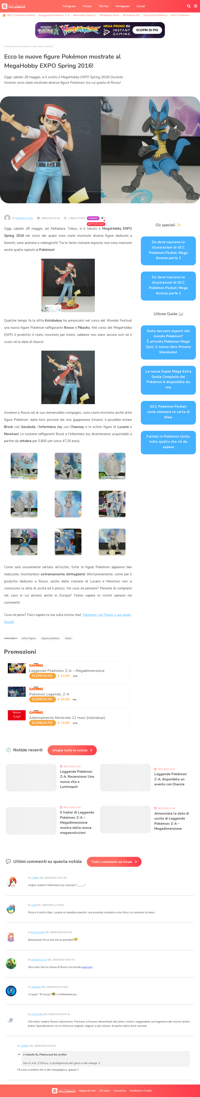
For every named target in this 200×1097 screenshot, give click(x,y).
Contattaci (120, 1090)
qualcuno (87, 967)
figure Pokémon (50, 638)
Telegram (69, 6)
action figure (29, 638)
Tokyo (68, 638)
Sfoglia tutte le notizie (70, 750)
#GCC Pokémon (180, 15)
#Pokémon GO (131, 15)
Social (141, 6)
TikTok (103, 6)
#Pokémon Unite (109, 15)
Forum (87, 6)
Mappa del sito (87, 1090)
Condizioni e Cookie (141, 1090)
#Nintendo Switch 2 (84, 15)
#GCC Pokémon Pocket (21, 15)
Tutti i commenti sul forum (111, 862)
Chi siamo (104, 1090)
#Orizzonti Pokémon (155, 15)
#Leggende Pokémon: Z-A (54, 15)
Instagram (122, 6)
